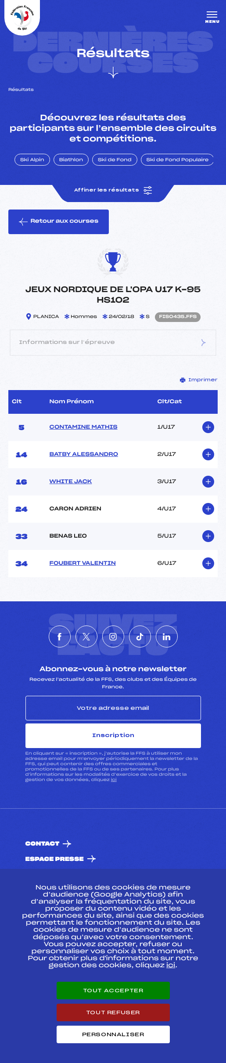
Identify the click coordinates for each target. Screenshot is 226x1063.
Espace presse (54, 859)
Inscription (113, 735)
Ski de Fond (115, 160)
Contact (42, 844)
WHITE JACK (71, 481)
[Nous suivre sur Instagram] (113, 636)
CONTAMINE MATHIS (84, 427)
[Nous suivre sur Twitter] (86, 636)
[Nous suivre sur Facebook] (60, 636)
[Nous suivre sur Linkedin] (167, 636)
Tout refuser (113, 1012)
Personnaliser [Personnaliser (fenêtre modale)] (113, 1034)
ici (114, 780)
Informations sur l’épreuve (113, 342)
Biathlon (71, 160)
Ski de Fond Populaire (178, 160)
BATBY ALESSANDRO (84, 454)
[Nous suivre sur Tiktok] (140, 636)
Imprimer (199, 380)
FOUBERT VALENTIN (83, 563)
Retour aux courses (58, 221)
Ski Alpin (32, 160)
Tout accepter (113, 990)
